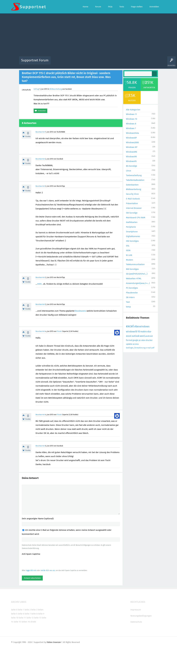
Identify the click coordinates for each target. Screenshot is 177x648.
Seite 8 (34, 613)
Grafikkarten (131, 222)
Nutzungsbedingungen (141, 616)
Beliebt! (80, 62)
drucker (149, 340)
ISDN (128, 250)
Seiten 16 (25, 621)
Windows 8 (131, 123)
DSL (127, 245)
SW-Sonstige (131, 213)
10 (139, 331)
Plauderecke (132, 292)
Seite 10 (14, 617)
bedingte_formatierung (135, 348)
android (149, 336)
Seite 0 (14, 609)
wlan (143, 340)
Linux (128, 170)
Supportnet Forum (35, 60)
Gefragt (36, 89)
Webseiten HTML (133, 278)
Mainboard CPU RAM (135, 217)
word (142, 336)
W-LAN (129, 255)
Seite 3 (34, 609)
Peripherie (131, 227)
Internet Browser (134, 208)
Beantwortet (40, 132)
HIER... (40, 284)
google (135, 340)
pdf (152, 348)
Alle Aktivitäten (58, 62)
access (136, 344)
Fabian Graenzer (54, 642)
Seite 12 (29, 617)
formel (129, 340)
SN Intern (130, 297)
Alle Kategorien (133, 109)
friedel (59, 331)
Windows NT (131, 147)
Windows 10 (131, 119)
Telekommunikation (135, 264)
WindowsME (131, 152)
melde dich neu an (48, 570)
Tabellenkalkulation (135, 180)
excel (130, 326)
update (129, 344)
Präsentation (132, 203)
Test (128, 302)
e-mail (148, 348)
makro (143, 331)
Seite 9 (41, 613)
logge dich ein (31, 570)
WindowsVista (132, 133)
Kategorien (113, 62)
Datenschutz (136, 622)
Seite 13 (37, 617)
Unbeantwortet (92, 62)
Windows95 (131, 161)
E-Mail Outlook (133, 198)
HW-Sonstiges (132, 241)
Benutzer (123, 62)
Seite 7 (28, 613)
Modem (129, 260)
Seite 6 (21, 613)
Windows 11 (131, 114)
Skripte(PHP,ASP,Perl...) (136, 274)
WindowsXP (131, 137)
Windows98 (131, 156)
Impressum (135, 609)
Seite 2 (27, 609)
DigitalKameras (133, 236)
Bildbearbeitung (56, 89)
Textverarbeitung (134, 175)
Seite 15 (17, 621)
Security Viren (132, 194)
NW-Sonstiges (132, 269)
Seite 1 (21, 609)
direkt (33, 621)
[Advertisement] (88, 35)
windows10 (131, 331)
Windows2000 (132, 142)
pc (140, 340)
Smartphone (132, 231)
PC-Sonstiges (132, 288)
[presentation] (43, 562)
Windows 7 (131, 128)
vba (136, 326)
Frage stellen (133, 62)
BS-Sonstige (131, 166)
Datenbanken (132, 185)
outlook (135, 336)
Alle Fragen (71, 62)
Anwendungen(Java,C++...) (138, 283)
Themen (103, 62)
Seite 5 (14, 613)
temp (128, 306)
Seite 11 (22, 617)
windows (144, 326)
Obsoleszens (80, 311)
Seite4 (40, 609)
